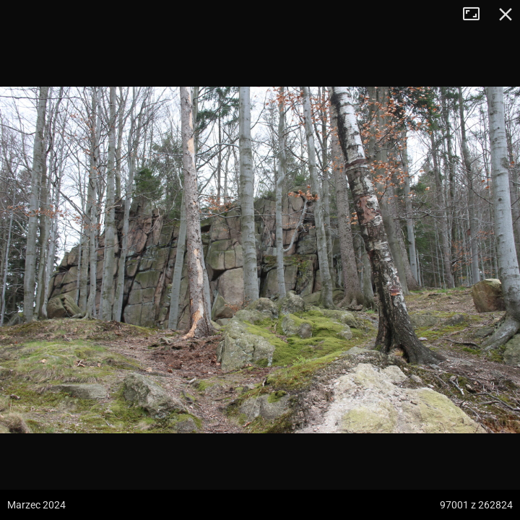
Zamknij (505, 14)
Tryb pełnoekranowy (476, 14)
